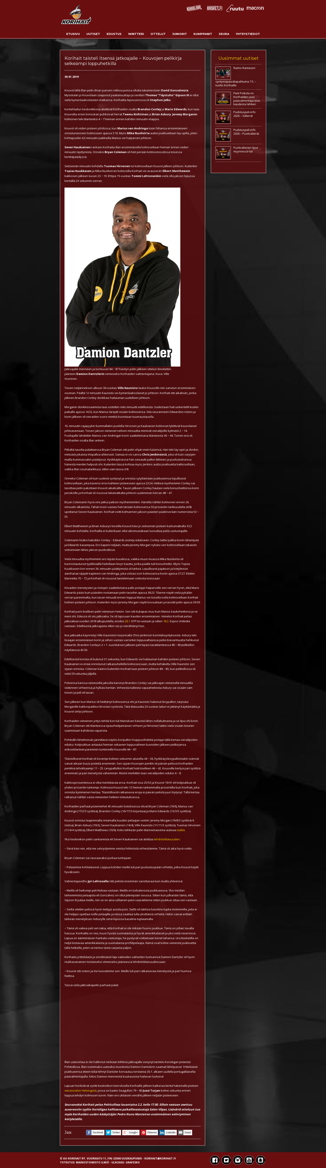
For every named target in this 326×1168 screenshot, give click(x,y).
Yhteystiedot (248, 34)
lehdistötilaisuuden (167, 839)
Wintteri (136, 34)
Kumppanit (202, 34)
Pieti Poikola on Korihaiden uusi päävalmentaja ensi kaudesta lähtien (246, 98)
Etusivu (73, 34)
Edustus (114, 34)
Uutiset (93, 34)
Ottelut (158, 34)
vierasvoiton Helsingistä (80, 1090)
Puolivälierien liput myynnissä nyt (245, 149)
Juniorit (179, 34)
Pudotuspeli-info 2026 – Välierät (244, 114)
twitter (113, 1132)
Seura (224, 34)
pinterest (149, 1132)
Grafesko (133, 1162)
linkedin (167, 1132)
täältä (181, 830)
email (184, 1132)
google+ (130, 1132)
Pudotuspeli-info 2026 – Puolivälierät (246, 132)
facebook (94, 1132)
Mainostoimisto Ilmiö (92, 1162)
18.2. (166, 621)
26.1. (128, 621)
